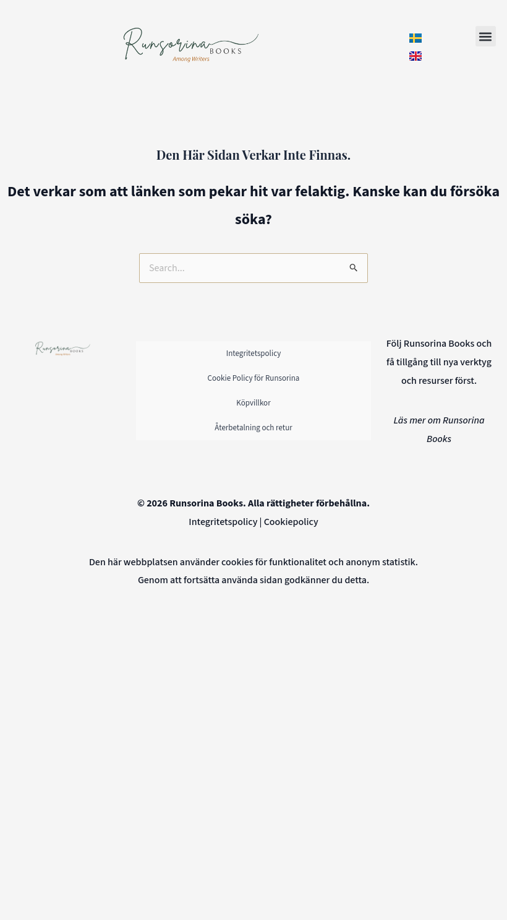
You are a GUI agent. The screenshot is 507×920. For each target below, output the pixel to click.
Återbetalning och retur (253, 427)
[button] (485, 36)
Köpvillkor (253, 403)
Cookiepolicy (291, 522)
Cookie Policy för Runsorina (254, 378)
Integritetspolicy (253, 353)
